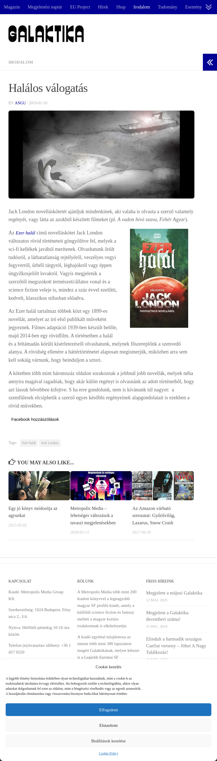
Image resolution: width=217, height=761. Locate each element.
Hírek (103, 7)
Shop (120, 7)
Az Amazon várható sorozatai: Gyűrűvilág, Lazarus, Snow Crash (153, 515)
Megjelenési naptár (45, 7)
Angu (20, 103)
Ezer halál (26, 233)
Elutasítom (108, 725)
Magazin (12, 7)
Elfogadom (108, 710)
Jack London (49, 443)
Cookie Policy (108, 753)
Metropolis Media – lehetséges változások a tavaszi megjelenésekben (94, 515)
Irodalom (141, 7)
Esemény (193, 7)
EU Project (80, 7)
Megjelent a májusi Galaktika (174, 593)
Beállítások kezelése (108, 741)
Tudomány (167, 7)
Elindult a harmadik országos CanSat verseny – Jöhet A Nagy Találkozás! (176, 645)
